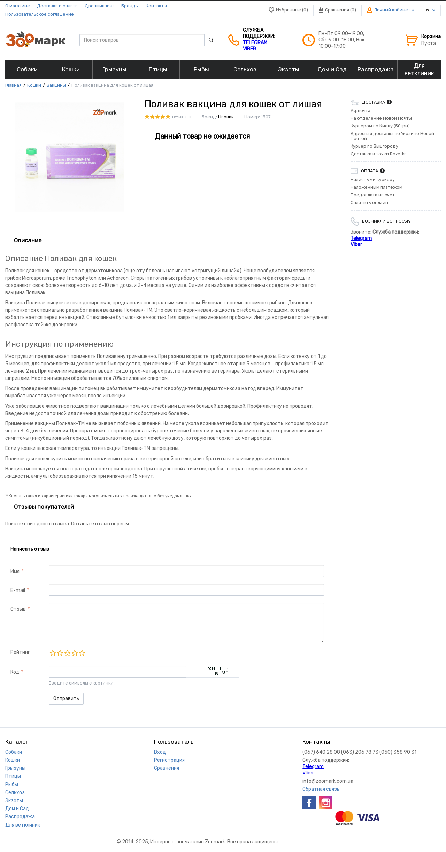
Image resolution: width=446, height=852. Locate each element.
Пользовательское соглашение (39, 14)
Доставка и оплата (57, 5)
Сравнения (166, 768)
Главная (13, 85)
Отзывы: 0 (181, 117)
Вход (160, 752)
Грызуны (15, 768)
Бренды (130, 5)
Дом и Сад (17, 809)
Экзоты (14, 801)
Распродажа (20, 817)
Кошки (34, 85)
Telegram (255, 43)
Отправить (66, 699)
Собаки (13, 752)
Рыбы (11, 785)
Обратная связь (320, 789)
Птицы (13, 776)
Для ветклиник (22, 825)
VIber (249, 49)
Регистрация (169, 760)
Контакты (156, 5)
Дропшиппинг (99, 5)
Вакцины (56, 85)
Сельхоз (15, 793)
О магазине (17, 5)
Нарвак (226, 116)
